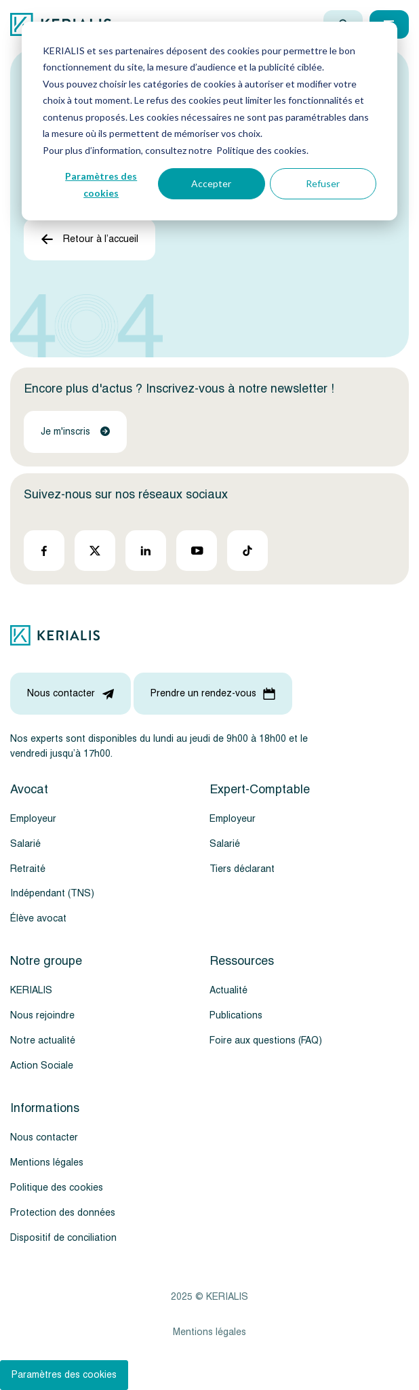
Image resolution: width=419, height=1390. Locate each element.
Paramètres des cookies (101, 184)
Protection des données (62, 1212)
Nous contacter (44, 1137)
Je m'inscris (75, 431)
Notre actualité (42, 1040)
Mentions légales (46, 1162)
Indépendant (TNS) (52, 893)
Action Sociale (41, 1065)
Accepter (211, 183)
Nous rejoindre (42, 1015)
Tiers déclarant (242, 869)
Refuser (323, 183)
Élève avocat (38, 918)
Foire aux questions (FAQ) (266, 1040)
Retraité (27, 869)
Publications (236, 1015)
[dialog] (209, 121)
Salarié (25, 844)
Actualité (228, 990)
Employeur (33, 819)
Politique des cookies (56, 1187)
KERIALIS (31, 990)
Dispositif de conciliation (63, 1238)
